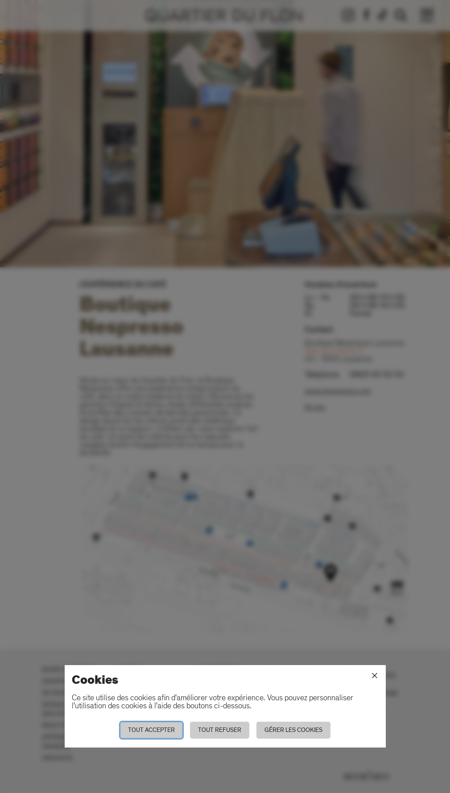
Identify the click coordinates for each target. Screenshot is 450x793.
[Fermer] (374, 676)
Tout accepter (151, 730)
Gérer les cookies (293, 730)
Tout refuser (219, 730)
